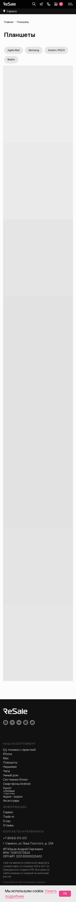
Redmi (11, 59)
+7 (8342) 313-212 (15, 838)
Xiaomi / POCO (56, 50)
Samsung (33, 50)
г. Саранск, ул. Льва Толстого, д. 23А (28, 843)
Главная (8, 22)
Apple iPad (13, 50)
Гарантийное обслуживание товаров (24, 882)
